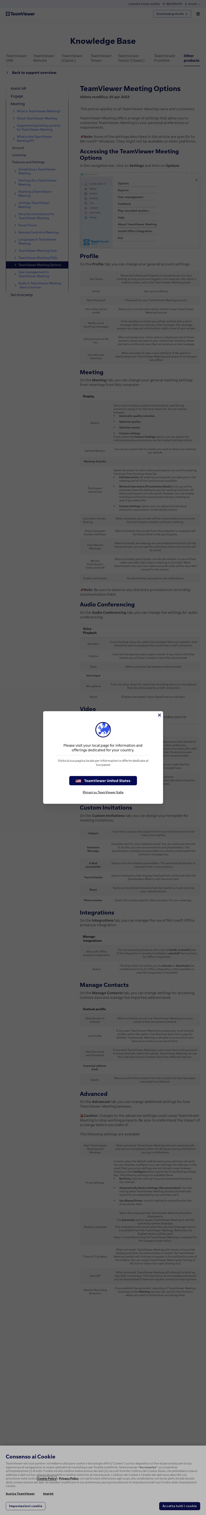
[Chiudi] (159, 715)
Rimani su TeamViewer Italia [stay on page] (103, 792)
